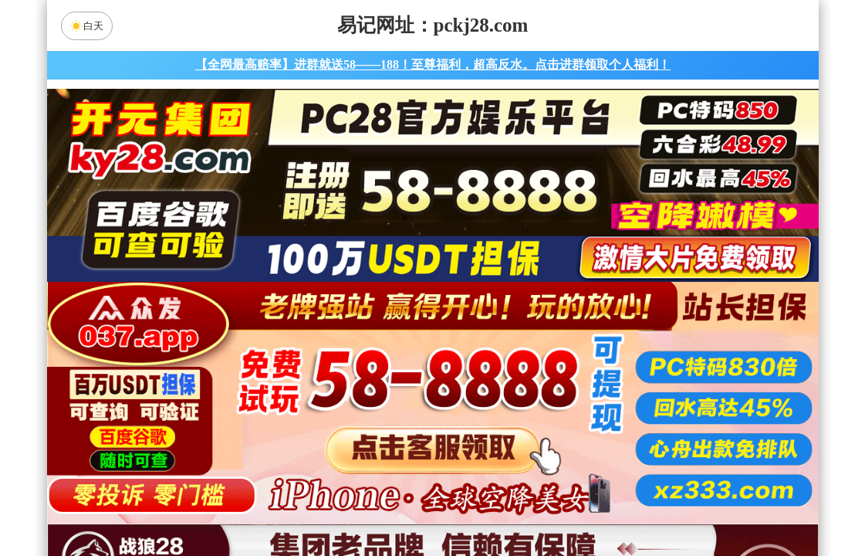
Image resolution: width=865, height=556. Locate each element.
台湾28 (481, 382)
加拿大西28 (383, 382)
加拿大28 (285, 382)
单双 (579, 505)
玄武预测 (563, 464)
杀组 (383, 505)
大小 (481, 505)
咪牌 (540, 313)
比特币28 (579, 382)
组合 (285, 505)
